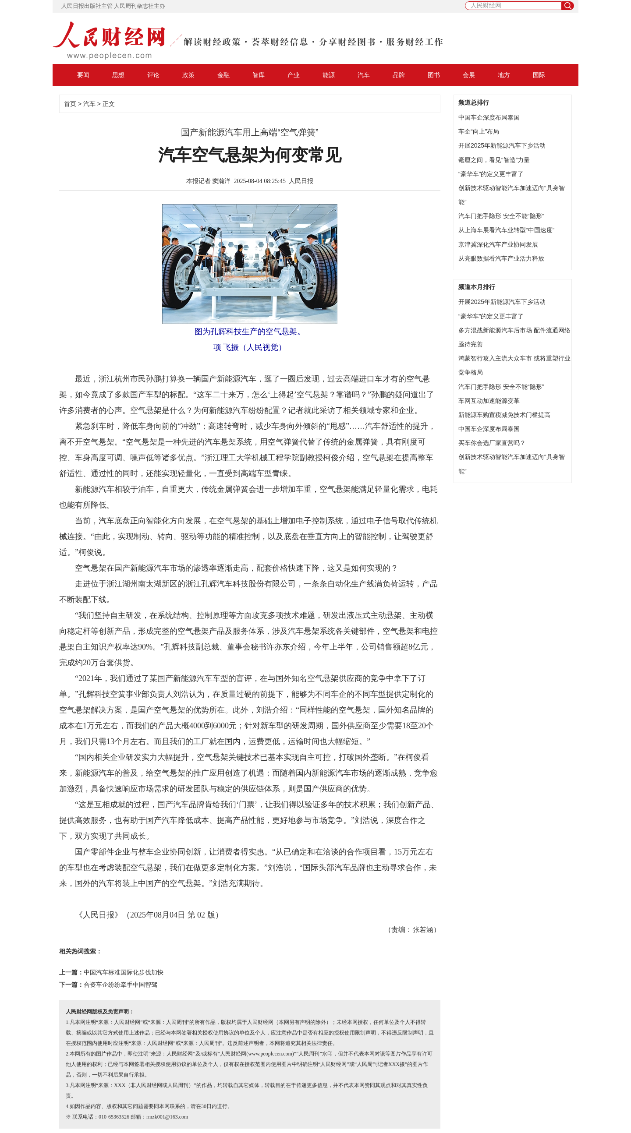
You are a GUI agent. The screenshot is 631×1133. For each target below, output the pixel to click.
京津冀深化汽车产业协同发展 (498, 244)
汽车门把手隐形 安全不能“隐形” (501, 215)
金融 (223, 74)
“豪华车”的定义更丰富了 (491, 173)
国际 (539, 74)
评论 (153, 74)
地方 (504, 74)
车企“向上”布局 (478, 131)
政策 (188, 74)
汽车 (364, 74)
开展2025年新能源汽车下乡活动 (502, 145)
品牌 (399, 74)
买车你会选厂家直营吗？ (492, 442)
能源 (329, 74)
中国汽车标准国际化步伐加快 (123, 972)
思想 (118, 74)
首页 (70, 103)
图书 (434, 74)
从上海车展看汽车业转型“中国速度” (506, 229)
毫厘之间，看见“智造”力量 (494, 159)
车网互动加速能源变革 (489, 400)
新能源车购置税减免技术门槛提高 (504, 414)
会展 (469, 74)
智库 (258, 74)
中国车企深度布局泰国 (489, 117)
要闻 (83, 74)
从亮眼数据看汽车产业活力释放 (501, 258)
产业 (293, 74)
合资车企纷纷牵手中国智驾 (120, 984)
